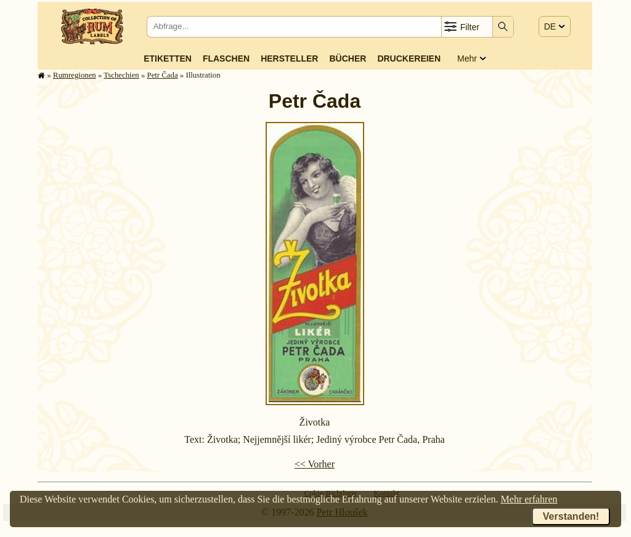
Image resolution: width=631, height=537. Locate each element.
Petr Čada (162, 75)
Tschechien (121, 75)
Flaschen (226, 58)
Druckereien (409, 58)
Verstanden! (571, 516)
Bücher (347, 58)
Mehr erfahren (529, 499)
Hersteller (289, 58)
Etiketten (168, 58)
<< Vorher (315, 464)
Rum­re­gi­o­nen (74, 75)
